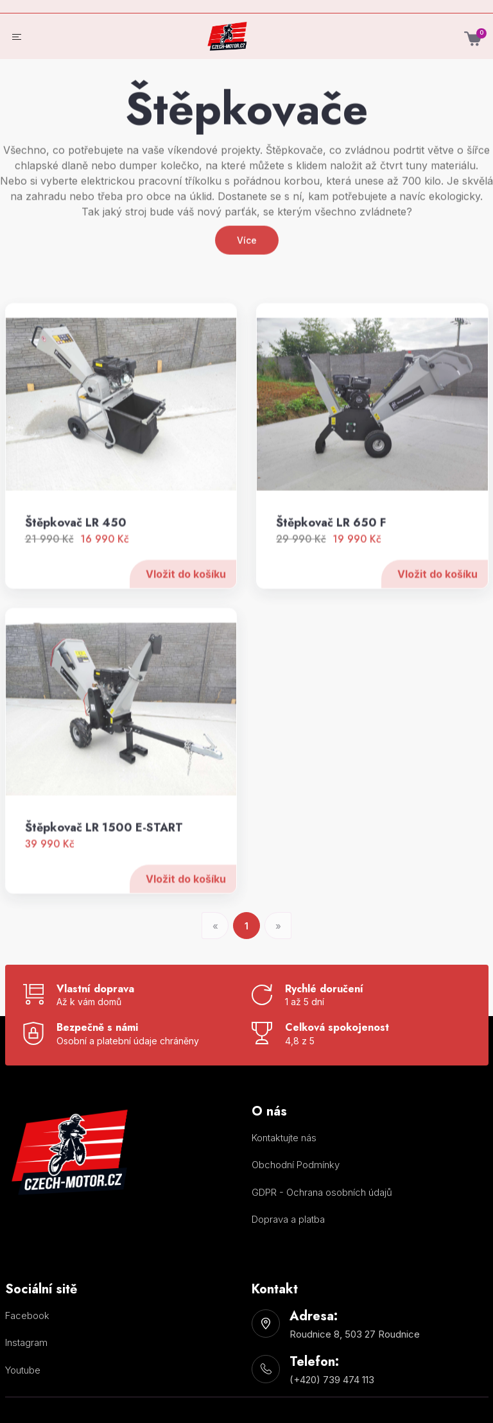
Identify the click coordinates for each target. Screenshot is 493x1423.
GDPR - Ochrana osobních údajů (322, 1192)
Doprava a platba (288, 1219)
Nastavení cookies (277, 1245)
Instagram (26, 1342)
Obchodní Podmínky (296, 1165)
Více (247, 299)
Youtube (22, 1370)
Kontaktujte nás (284, 1138)
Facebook (27, 1315)
